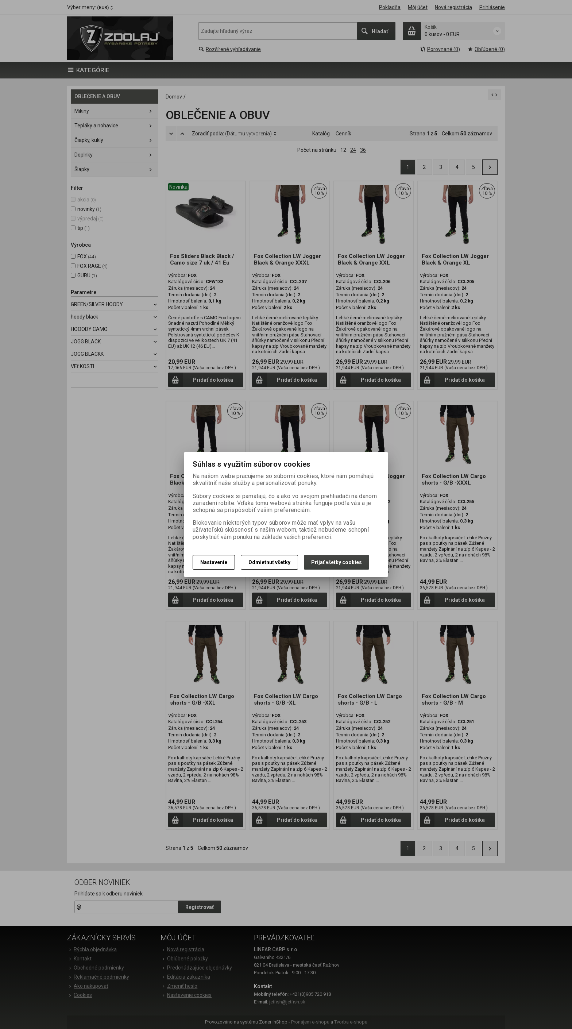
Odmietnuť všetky (269, 562)
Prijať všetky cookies (336, 562)
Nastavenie (213, 562)
